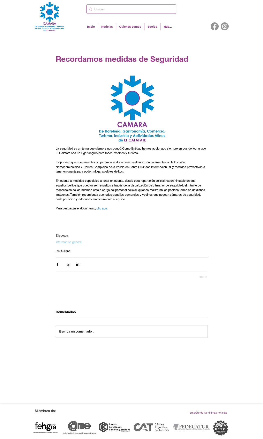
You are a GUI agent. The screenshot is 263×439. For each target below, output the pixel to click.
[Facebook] (215, 26)
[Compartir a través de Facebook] (58, 264)
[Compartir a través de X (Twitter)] (68, 264)
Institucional (63, 251)
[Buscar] (130, 9)
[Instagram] (225, 26)
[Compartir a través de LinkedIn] (78, 264)
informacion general (69, 242)
